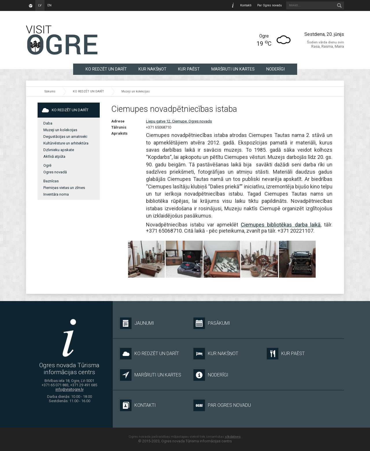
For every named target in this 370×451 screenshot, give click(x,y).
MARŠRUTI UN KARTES (233, 69)
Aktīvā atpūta (54, 156)
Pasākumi (211, 323)
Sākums (50, 91)
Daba (47, 123)
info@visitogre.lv (70, 389)
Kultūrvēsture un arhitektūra (65, 143)
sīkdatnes (233, 437)
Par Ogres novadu (269, 5)
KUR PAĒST (189, 69)
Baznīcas (51, 181)
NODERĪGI (275, 69)
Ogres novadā (55, 172)
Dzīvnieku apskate (58, 150)
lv (40, 5)
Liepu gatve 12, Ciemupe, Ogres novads (179, 121)
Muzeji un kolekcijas (135, 91)
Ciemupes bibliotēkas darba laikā (281, 225)
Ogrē (47, 165)
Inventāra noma (56, 194)
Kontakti (245, 5)
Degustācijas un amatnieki (65, 136)
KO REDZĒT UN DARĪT (106, 69)
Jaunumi (137, 323)
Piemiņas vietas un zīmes (64, 187)
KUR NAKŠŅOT (152, 69)
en (49, 5)
